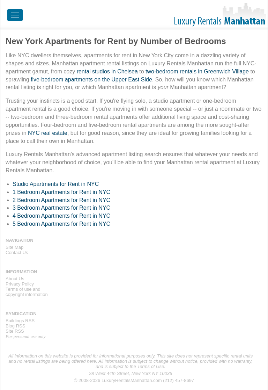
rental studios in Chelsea (107, 71)
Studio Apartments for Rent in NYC (56, 184)
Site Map (14, 247)
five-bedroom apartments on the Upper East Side (91, 79)
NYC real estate (47, 133)
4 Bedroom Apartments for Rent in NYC (61, 216)
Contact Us (17, 252)
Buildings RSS (20, 320)
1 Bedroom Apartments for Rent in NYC (61, 192)
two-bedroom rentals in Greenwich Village (197, 71)
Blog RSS (15, 325)
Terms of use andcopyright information (27, 292)
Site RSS (15, 331)
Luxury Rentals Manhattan (219, 14)
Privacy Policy (20, 284)
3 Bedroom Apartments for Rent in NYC (61, 208)
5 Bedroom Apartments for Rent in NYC (61, 224)
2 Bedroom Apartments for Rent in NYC (61, 200)
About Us (15, 278)
